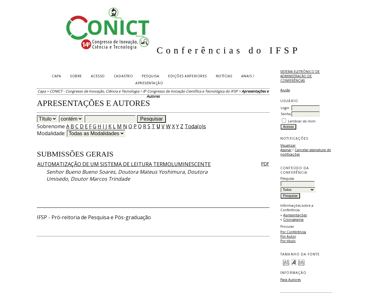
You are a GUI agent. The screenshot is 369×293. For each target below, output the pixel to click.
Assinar (285, 150)
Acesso (98, 76)
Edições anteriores (187, 76)
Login (285, 108)
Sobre (76, 76)
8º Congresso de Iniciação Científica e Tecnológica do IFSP (190, 91)
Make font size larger (301, 262)
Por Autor (288, 236)
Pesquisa (150, 76)
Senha (286, 114)
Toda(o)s (195, 126)
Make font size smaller (286, 262)
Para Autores (290, 279)
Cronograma (293, 219)
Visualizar (288, 145)
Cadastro (123, 76)
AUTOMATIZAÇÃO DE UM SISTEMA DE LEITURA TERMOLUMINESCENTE (124, 164)
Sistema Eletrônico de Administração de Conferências (300, 76)
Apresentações (295, 215)
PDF (265, 164)
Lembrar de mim (302, 121)
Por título (288, 241)
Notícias (224, 76)
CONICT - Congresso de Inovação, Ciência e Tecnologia (94, 91)
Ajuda (285, 90)
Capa (56, 76)
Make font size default (293, 262)
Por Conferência (293, 232)
